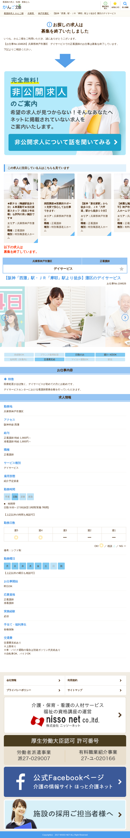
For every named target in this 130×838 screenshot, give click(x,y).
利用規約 (72, 680)
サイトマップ (75, 690)
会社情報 (11, 680)
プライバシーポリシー (18, 690)
